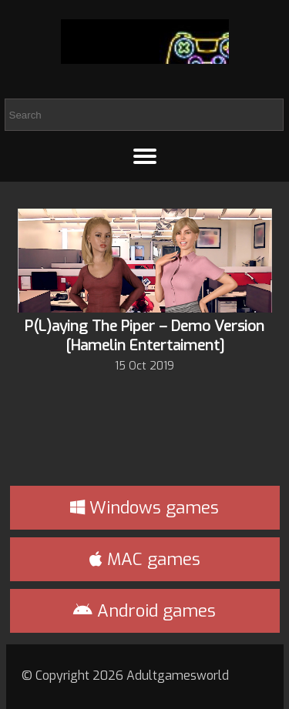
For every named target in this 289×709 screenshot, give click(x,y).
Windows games (144, 508)
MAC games (144, 559)
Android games (144, 611)
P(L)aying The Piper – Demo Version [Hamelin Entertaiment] (144, 335)
